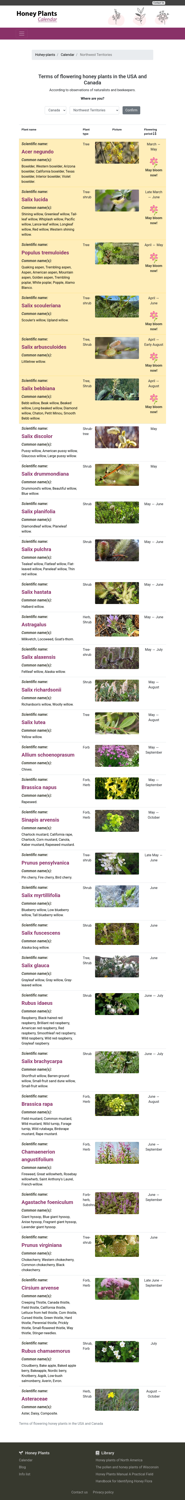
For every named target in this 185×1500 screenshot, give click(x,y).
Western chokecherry (58, 1260)
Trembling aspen (58, 267)
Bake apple (47, 1366)
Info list (24, 1474)
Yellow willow (32, 737)
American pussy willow (59, 451)
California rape (61, 834)
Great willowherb (49, 1174)
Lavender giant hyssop (39, 1227)
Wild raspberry (32, 1038)
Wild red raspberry (58, 1038)
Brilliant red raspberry (53, 1023)
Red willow (40, 229)
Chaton (37, 413)
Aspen (26, 272)
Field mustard (32, 1119)
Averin (46, 1381)
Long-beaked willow (47, 408)
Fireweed (28, 1174)
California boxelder (50, 171)
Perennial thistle (44, 1323)
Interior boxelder (48, 176)
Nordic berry (57, 1371)
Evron (57, 1381)
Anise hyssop (32, 1222)
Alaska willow (55, 672)
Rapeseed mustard (59, 845)
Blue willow (30, 494)
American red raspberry (39, 1028)
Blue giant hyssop (56, 1217)
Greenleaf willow (57, 214)
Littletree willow (33, 362)
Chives (27, 769)
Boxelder (28, 166)
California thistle (52, 1308)
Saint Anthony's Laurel (56, 1179)
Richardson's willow (36, 704)
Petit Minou (53, 413)
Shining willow (32, 214)
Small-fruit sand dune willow (53, 1081)
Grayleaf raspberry (35, 1043)
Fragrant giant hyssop (59, 1222)
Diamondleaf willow (36, 526)
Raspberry (29, 1018)
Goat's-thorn (64, 639)
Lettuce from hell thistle (39, 1313)
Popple (58, 283)
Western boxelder (49, 166)
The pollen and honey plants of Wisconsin (127, 1467)
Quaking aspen (33, 267)
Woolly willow (62, 704)
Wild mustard (32, 1124)
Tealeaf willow (32, 564)
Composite (48, 1413)
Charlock (28, 840)
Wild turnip (51, 1124)
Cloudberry (30, 1366)
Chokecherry (31, 1260)
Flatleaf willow (55, 564)
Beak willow (50, 403)
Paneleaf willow (55, 569)
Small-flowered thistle (48, 1328)
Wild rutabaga (42, 1129)
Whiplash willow (51, 219)
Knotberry (29, 1376)
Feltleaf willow (32, 672)
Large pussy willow (62, 456)
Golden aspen (42, 277)
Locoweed (45, 639)
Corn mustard (46, 840)
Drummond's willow (36, 488)
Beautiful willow (64, 488)
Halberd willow (33, 607)
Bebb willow (30, 403)
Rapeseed (29, 802)
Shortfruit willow (34, 1076)
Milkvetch (29, 639)
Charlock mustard (35, 834)
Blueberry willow (34, 910)
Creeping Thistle (34, 1302)
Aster (25, 1413)
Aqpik (42, 1376)
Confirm (131, 110)
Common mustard (57, 1119)
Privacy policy (103, 1492)
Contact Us (158, 2)
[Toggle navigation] (22, 33)
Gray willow (54, 980)
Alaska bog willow (35, 948)
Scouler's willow (33, 320)
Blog (22, 1467)
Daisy (35, 1413)
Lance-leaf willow (45, 224)
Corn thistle (67, 1313)
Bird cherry (63, 877)
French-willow (32, 1184)
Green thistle (53, 1318)
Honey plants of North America (119, 1460)
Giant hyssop (31, 1217)
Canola (64, 840)
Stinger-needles (44, 1333)
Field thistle (30, 1308)
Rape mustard (46, 1134)
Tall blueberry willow (47, 915)
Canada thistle (58, 1302)
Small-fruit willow (34, 1086)
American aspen (45, 272)
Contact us (79, 1492)
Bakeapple (38, 1371)
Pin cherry (29, 877)
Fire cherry (46, 877)
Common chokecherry (38, 1265)
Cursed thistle (32, 1318)
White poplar (41, 283)
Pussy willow (31, 451)
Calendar (25, 1460)
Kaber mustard (33, 845)
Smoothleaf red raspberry (56, 1033)
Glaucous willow (34, 456)
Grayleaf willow (33, 980)
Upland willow (57, 320)
